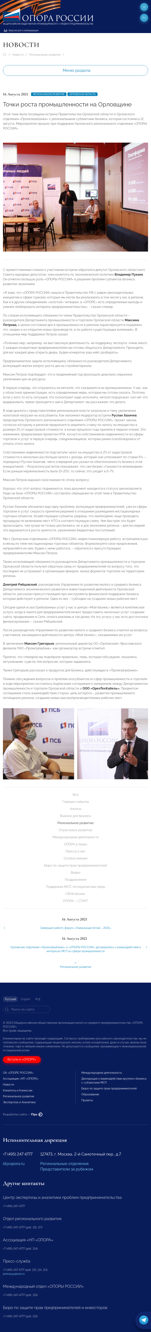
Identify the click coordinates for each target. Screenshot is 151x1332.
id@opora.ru (14, 1163)
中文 (38, 999)
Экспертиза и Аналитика (19, 1102)
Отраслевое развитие (75, 830)
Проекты (87, 1100)
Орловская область (82, 94)
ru (144, 17)
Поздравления (75, 880)
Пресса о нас (75, 851)
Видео (75, 872)
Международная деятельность (75, 837)
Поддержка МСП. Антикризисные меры (75, 887)
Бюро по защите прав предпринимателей (75, 865)
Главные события (75, 802)
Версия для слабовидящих (21, 30)
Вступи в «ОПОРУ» (21, 1059)
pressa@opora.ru (14, 1273)
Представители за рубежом (66, 1169)
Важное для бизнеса (75, 816)
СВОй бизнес (75, 894)
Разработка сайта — (22, 1114)
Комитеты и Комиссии (17, 1090)
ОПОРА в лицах (75, 844)
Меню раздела (76, 70)
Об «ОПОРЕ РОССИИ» (18, 1072)
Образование (90, 1094)
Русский (10, 999)
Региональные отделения (64, 1163)
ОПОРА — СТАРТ (75, 901)
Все (75, 795)
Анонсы (75, 809)
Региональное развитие (45, 54)
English (25, 999)
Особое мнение (75, 858)
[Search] (26, 1009)
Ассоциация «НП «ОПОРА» (21, 1078)
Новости (17, 54)
